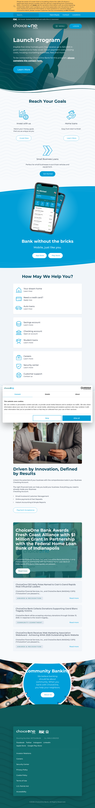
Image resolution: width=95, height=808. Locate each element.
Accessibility (21, 792)
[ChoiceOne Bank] (25, 26)
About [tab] (77, 394)
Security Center (22, 764)
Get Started (48, 174)
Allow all (77, 418)
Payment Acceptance (25, 510)
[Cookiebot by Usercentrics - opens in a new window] (82, 388)
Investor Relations (23, 753)
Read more (74, 598)
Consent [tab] (17, 394)
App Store (40, 255)
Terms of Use (21, 781)
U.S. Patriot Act (22, 786)
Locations (76, 15)
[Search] (26, 15)
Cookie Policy (21, 775)
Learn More (23, 69)
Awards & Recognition (29, 598)
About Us (48, 695)
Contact (66, 15)
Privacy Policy (22, 770)
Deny (47, 418)
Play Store (56, 255)
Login (1, 806)
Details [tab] (47, 394)
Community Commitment (29, 622)
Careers (19, 759)
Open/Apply (54, 15)
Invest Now (24, 138)
